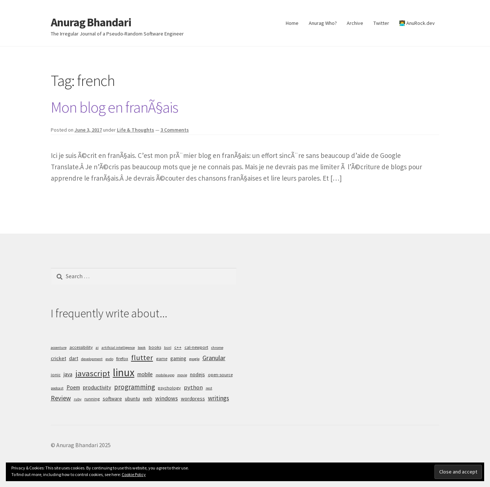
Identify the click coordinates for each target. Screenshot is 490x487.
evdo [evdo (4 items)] (109, 358)
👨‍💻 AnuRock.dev (417, 23)
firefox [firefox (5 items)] (122, 358)
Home (292, 23)
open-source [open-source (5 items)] (220, 374)
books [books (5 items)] (155, 347)
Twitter (381, 23)
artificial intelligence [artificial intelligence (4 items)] (118, 347)
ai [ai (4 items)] (97, 347)
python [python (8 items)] (193, 387)
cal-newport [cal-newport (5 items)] (196, 347)
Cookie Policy (134, 474)
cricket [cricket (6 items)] (58, 358)
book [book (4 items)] (142, 347)
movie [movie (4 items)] (182, 375)
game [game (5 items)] (161, 358)
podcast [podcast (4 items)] (57, 388)
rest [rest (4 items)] (209, 388)
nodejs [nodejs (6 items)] (197, 374)
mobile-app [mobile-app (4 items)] (165, 375)
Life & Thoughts (135, 130)
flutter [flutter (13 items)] (142, 357)
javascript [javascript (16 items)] (92, 373)
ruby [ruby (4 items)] (77, 399)
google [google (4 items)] (194, 358)
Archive (355, 23)
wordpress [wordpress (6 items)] (193, 398)
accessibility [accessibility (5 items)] (81, 347)
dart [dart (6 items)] (73, 358)
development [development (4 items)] (92, 358)
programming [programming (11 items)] (134, 386)
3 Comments (174, 130)
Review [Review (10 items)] (61, 398)
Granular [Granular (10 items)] (213, 358)
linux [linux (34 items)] (123, 372)
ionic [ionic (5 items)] (56, 374)
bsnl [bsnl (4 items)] (167, 347)
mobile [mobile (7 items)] (145, 374)
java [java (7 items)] (68, 374)
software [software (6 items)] (112, 398)
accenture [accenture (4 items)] (59, 347)
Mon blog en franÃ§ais (114, 107)
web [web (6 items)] (147, 398)
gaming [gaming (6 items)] (178, 358)
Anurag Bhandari (91, 22)
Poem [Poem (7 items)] (73, 387)
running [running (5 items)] (92, 398)
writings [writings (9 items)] (218, 398)
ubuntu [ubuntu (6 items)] (132, 398)
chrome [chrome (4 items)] (217, 347)
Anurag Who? (323, 23)
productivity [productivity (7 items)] (97, 387)
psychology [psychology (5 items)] (169, 387)
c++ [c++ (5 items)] (178, 347)
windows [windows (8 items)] (166, 398)
